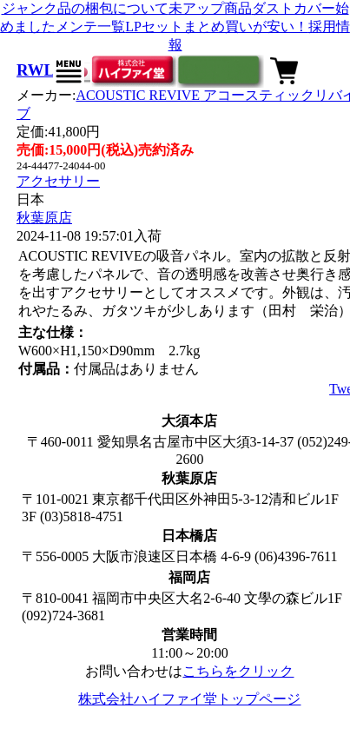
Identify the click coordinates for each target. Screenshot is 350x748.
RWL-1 (43, 70)
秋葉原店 (44, 217)
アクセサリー (58, 181)
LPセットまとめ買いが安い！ (216, 26)
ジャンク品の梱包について (85, 8)
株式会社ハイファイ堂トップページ (189, 699)
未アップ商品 (210, 8)
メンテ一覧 (90, 26)
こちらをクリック (238, 671)
